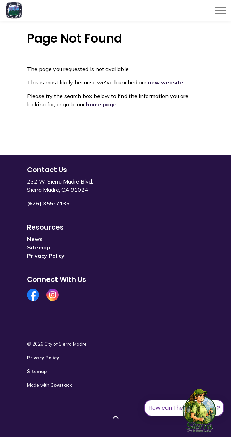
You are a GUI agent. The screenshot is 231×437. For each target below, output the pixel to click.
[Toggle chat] (199, 411)
